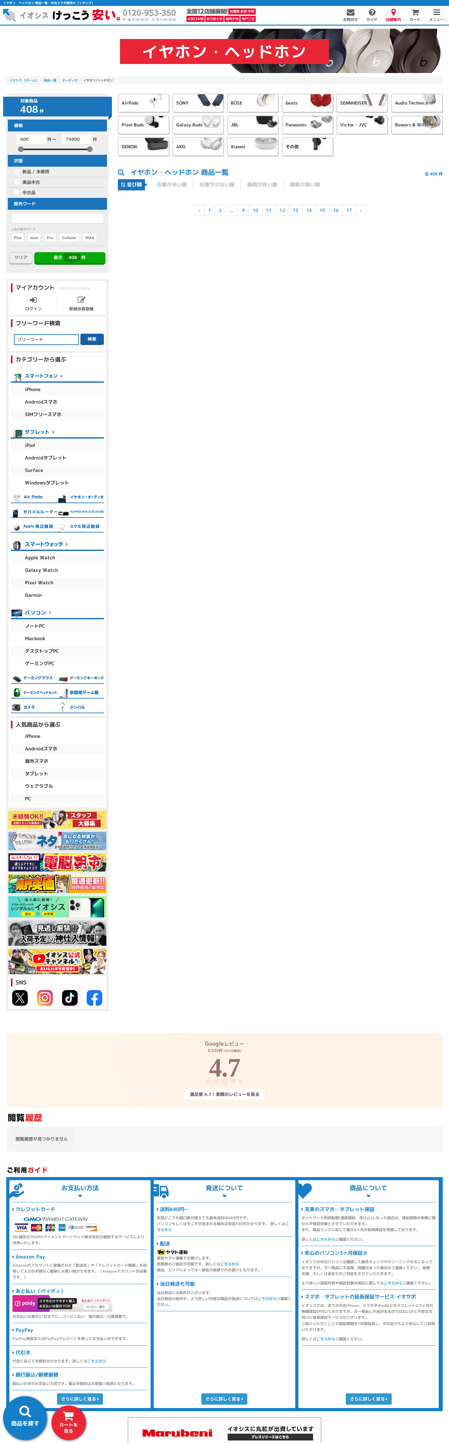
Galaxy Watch (41, 570)
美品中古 (31, 182)
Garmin (33, 595)
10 (255, 210)
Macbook (35, 638)
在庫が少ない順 (217, 184)
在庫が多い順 (172, 184)
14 (309, 210)
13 (295, 210)
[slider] (21, 149)
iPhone (33, 389)
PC (28, 798)
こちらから (96, 1361)
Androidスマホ (41, 402)
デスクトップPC (42, 651)
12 (282, 210)
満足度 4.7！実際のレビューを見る (224, 1094)
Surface (34, 470)
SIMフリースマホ (43, 414)
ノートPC (35, 626)
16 (336, 210)
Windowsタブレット (47, 482)
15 (322, 210)
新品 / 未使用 (35, 171)
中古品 (29, 192)
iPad (30, 445)
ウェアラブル (39, 786)
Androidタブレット (46, 457)
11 (269, 210)
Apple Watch (40, 557)
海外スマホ (36, 761)
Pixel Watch (39, 582)
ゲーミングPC (40, 663)
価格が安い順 (262, 184)
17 (349, 210)
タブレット (36, 773)
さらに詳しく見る (80, 1399)
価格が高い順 (305, 184)
